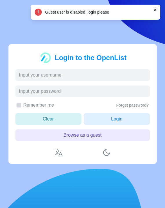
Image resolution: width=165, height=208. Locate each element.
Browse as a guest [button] (82, 135)
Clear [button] (48, 118)
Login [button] (116, 118)
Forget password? (132, 105)
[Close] (155, 9)
